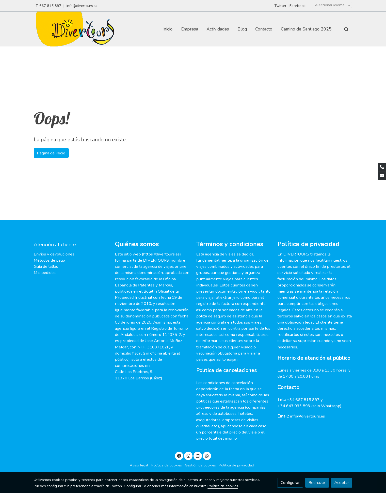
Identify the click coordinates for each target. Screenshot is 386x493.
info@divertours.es (82, 5)
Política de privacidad (236, 465)
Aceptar (341, 482)
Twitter (280, 5)
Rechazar (316, 482)
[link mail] (382, 175)
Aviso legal (139, 465)
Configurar (290, 482)
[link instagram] (188, 455)
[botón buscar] (346, 29)
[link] (75, 29)
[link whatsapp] (207, 455)
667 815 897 (50, 5)
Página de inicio (51, 153)
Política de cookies (166, 465)
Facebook (298, 5)
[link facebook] (179, 455)
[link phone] (382, 167)
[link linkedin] (198, 455)
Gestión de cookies (200, 465)
